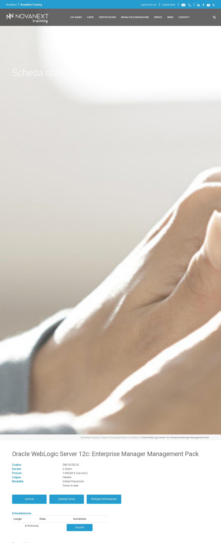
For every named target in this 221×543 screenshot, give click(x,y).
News (170, 17)
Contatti (184, 17)
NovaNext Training (90, 437)
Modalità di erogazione (135, 17)
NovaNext (11, 4)
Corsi (90, 17)
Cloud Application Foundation (124, 437)
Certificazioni (107, 17)
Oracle (104, 437)
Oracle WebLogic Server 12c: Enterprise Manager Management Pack (175, 437)
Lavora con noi (148, 4)
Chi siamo (76, 17)
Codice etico (168, 4)
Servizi (158, 17)
